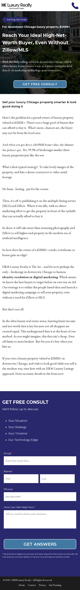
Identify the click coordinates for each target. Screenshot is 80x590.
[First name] (21, 478)
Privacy (42, 585)
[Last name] (57, 478)
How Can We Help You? (20, 507)
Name (9, 471)
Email (8, 453)
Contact (32, 585)
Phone (9, 489)
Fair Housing (55, 585)
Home (22, 585)
